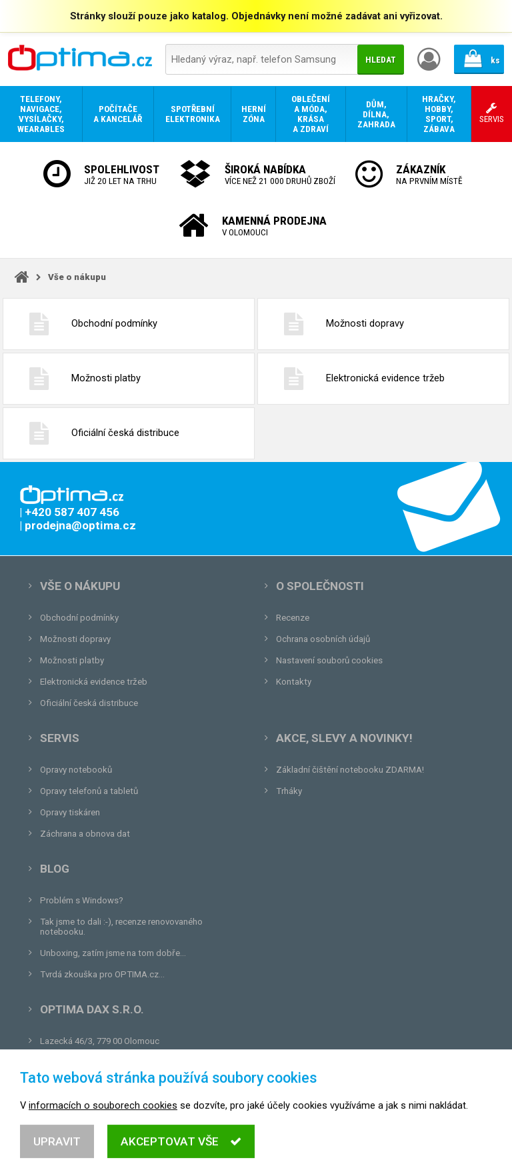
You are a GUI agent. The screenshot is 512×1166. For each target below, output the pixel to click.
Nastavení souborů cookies (329, 660)
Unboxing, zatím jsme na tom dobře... (113, 953)
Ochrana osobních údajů (323, 639)
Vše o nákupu (77, 277)
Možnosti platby (78, 378)
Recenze (292, 618)
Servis (59, 738)
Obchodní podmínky (86, 324)
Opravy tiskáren (70, 812)
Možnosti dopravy (337, 324)
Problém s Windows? (81, 900)
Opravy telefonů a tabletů (89, 791)
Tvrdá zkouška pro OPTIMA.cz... (102, 974)
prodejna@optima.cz (108, 1062)
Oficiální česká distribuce (97, 433)
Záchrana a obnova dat (85, 834)
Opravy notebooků (76, 770)
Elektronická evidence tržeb (358, 378)
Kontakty (293, 682)
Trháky (289, 791)
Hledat (380, 60)
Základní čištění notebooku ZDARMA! (350, 770)
